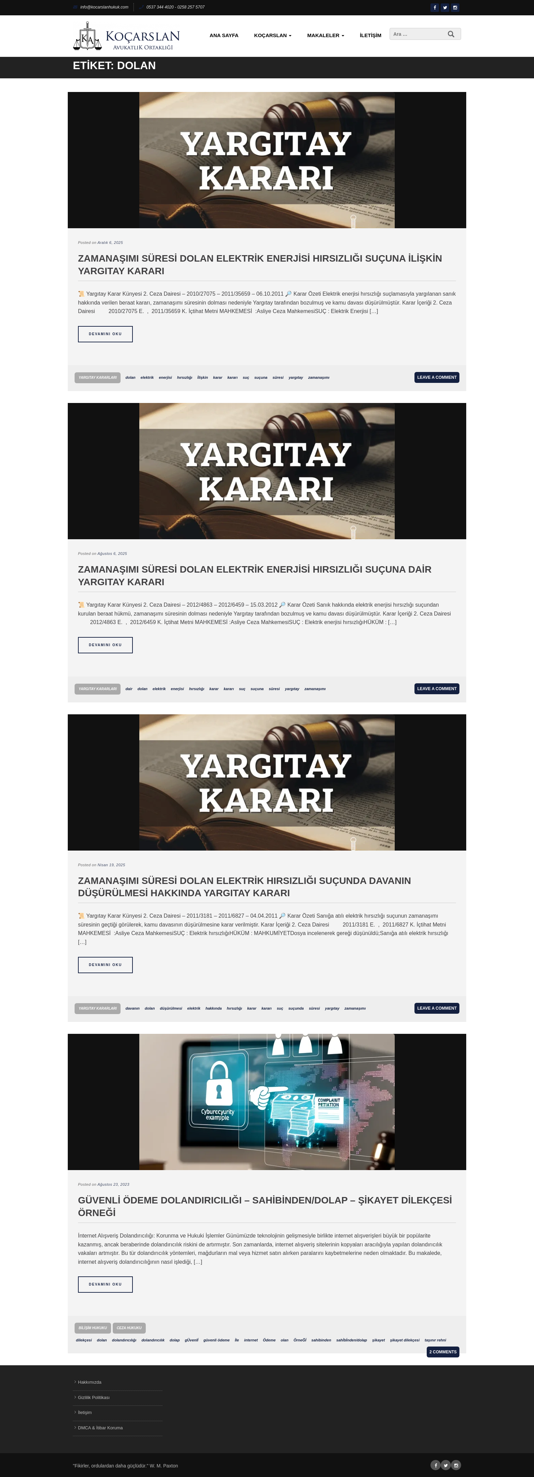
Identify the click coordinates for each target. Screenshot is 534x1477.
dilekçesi (84, 1340)
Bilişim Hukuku (93, 1328)
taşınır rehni (435, 1340)
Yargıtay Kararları (97, 377)
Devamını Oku (105, 334)
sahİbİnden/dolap (351, 1340)
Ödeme (269, 1340)
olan (284, 1340)
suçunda (296, 1008)
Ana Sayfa (224, 35)
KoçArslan (273, 35)
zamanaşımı (318, 377)
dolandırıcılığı (124, 1340)
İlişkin (203, 377)
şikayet (378, 1340)
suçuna (261, 377)
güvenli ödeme (216, 1340)
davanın (132, 1008)
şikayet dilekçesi (405, 1340)
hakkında (213, 1008)
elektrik (147, 377)
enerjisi (165, 377)
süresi (277, 377)
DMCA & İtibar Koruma (100, 1427)
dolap (174, 1340)
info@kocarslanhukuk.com (100, 7)
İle (237, 1340)
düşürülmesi (171, 1008)
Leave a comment (437, 377)
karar (217, 377)
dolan (130, 377)
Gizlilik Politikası (94, 1397)
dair (128, 689)
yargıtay (296, 377)
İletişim (370, 35)
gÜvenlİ (192, 1340)
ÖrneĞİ (300, 1340)
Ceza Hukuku (129, 1328)
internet (251, 1340)
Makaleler (325, 35)
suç (246, 377)
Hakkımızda (89, 1382)
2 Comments (443, 1352)
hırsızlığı (184, 377)
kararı (232, 377)
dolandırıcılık (152, 1340)
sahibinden (321, 1340)
